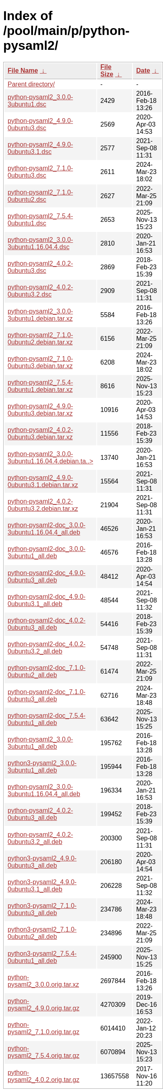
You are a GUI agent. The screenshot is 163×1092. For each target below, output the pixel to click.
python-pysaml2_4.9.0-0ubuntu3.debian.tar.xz (40, 410)
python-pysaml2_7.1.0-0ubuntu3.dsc (40, 172)
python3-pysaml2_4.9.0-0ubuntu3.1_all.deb (42, 886)
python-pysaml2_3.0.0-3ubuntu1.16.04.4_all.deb (44, 790)
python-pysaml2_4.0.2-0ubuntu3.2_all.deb (40, 838)
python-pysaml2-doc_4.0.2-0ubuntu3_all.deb (47, 624)
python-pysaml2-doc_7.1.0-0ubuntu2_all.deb (47, 671)
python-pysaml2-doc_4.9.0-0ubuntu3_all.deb (47, 577)
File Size (106, 71)
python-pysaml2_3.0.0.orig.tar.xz (43, 981)
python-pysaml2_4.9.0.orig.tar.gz (43, 1005)
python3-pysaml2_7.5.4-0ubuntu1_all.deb (42, 957)
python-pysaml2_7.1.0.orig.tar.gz (43, 1028)
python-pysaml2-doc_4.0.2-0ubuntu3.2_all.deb (47, 648)
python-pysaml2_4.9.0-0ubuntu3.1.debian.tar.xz (43, 481)
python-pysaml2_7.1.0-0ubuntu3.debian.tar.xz (40, 362)
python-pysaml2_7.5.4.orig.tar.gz (43, 1052)
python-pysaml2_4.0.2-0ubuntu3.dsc (40, 267)
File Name (23, 70)
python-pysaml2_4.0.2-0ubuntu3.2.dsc (40, 291)
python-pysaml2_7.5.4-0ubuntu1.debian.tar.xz (40, 386)
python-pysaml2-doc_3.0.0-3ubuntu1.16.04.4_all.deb (47, 529)
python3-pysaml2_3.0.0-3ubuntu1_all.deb (42, 767)
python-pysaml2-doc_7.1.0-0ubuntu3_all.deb (47, 695)
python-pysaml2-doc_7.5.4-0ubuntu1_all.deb (47, 719)
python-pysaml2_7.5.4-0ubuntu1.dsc (40, 220)
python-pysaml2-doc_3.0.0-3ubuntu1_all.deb (47, 552)
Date (143, 70)
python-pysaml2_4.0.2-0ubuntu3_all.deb (40, 814)
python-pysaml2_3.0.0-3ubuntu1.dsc (40, 101)
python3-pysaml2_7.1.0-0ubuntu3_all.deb (42, 909)
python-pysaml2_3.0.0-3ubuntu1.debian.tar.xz (40, 315)
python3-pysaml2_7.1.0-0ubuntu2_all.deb (42, 933)
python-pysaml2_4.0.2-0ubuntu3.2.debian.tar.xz (43, 505)
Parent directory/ (31, 84)
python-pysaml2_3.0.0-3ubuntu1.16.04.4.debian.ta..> (50, 458)
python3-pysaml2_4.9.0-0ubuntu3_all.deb (42, 862)
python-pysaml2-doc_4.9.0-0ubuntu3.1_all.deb (47, 600)
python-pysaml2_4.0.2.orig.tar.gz (43, 1076)
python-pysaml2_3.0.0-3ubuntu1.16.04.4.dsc (40, 243)
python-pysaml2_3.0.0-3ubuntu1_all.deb (40, 743)
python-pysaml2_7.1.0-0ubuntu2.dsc (40, 196)
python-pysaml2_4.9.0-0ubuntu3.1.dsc (40, 148)
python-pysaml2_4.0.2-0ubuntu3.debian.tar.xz (40, 433)
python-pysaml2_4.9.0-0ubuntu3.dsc (40, 124)
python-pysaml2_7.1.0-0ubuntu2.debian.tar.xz (40, 339)
